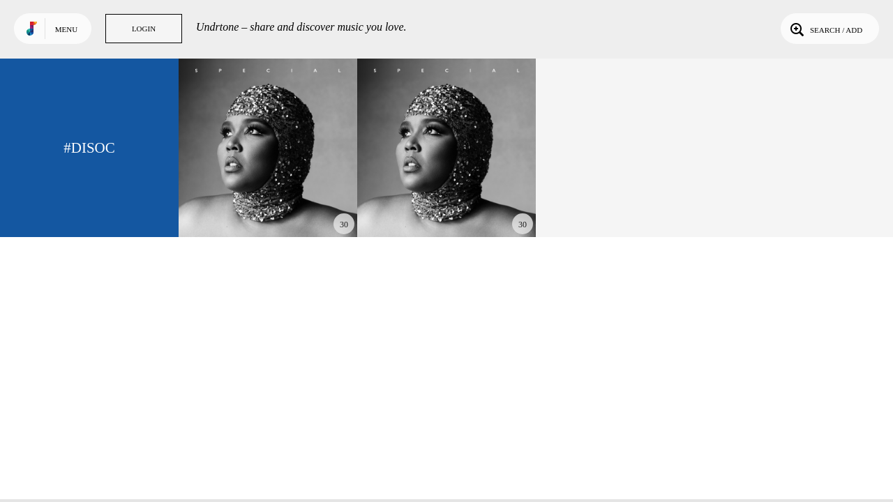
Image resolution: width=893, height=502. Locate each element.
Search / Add (825, 28)
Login (144, 28)
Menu (66, 29)
